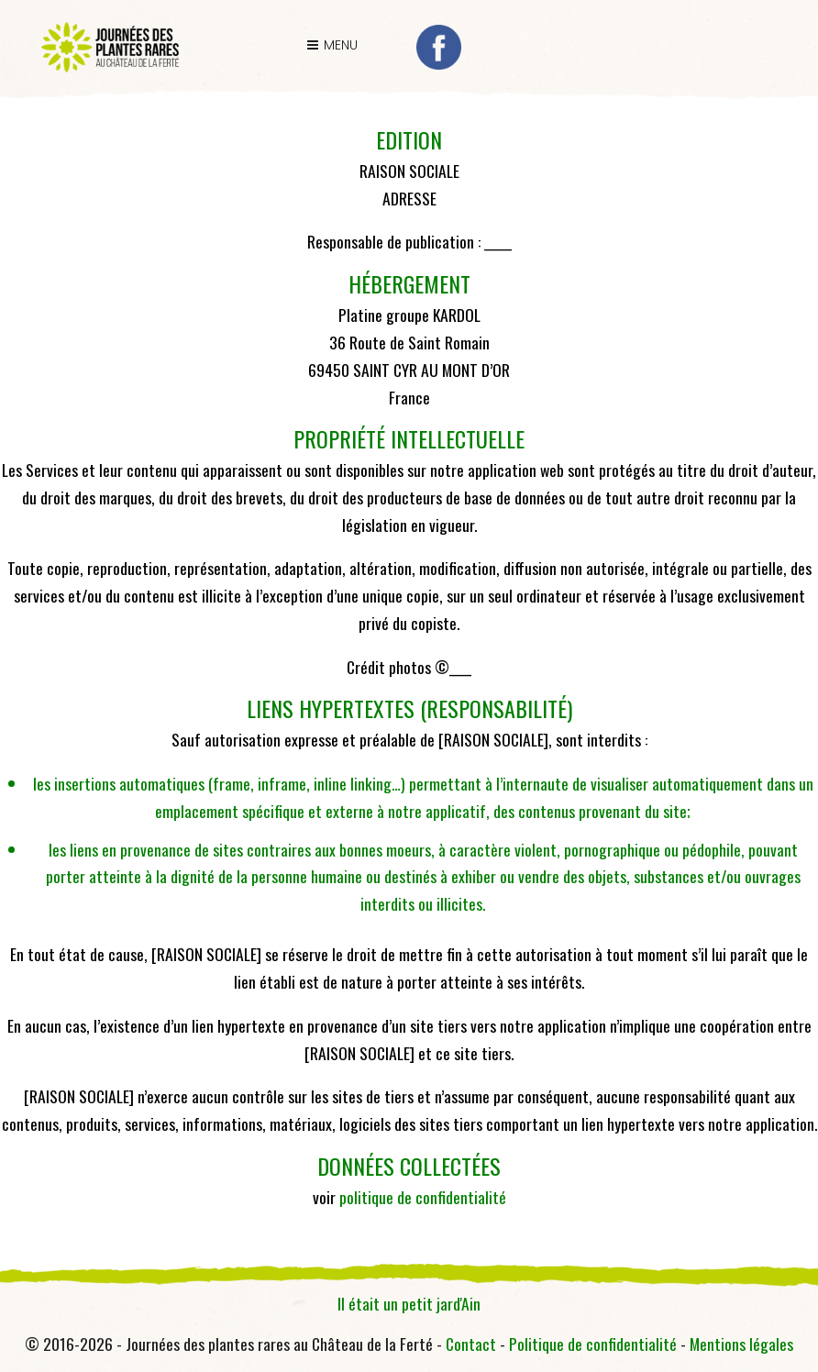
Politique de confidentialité (593, 1343)
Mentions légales (741, 1343)
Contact (471, 1343)
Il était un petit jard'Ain (409, 1303)
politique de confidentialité (422, 1197)
